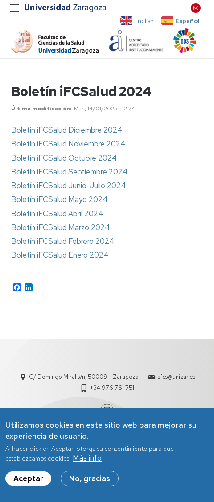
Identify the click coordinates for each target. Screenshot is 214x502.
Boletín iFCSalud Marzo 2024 (60, 227)
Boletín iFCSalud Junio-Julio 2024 (68, 185)
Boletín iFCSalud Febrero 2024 (62, 241)
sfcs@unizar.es (176, 377)
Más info (87, 462)
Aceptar (28, 483)
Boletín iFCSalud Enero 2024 (59, 255)
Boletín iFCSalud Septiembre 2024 (69, 172)
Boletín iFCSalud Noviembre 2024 (68, 144)
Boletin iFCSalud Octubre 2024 (64, 158)
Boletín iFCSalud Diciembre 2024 (66, 130)
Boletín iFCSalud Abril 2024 (57, 214)
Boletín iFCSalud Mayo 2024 (59, 199)
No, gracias (89, 483)
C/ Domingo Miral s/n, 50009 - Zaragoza (84, 377)
